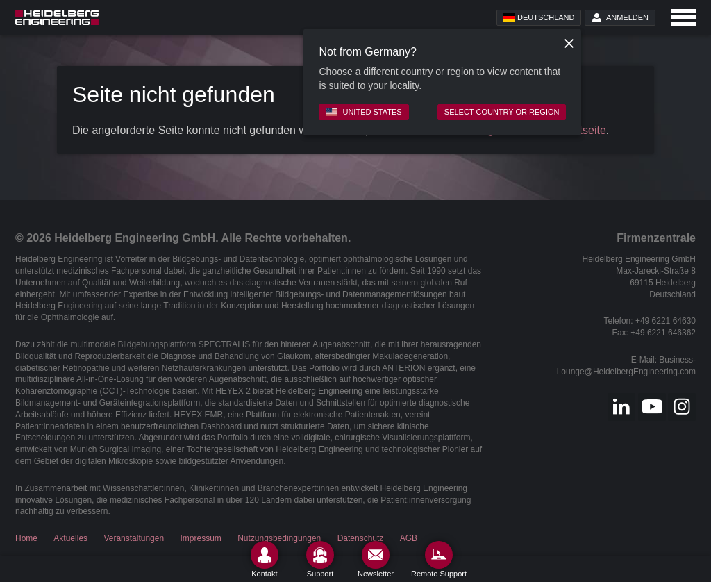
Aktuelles (70, 538)
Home (26, 538)
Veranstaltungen (133, 538)
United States (363, 112)
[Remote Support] (438, 559)
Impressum (201, 538)
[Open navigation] (683, 17)
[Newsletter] (375, 559)
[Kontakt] (264, 559)
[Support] (320, 559)
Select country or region (502, 112)
